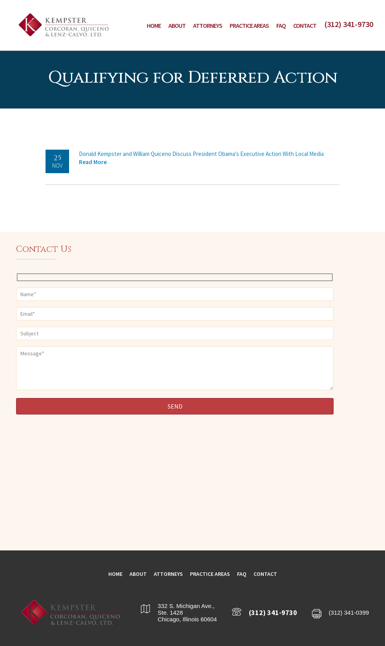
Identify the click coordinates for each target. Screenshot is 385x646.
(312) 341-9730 (348, 24)
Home (154, 25)
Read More (93, 162)
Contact (304, 25)
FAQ (281, 25)
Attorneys (207, 25)
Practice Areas (249, 25)
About (177, 25)
